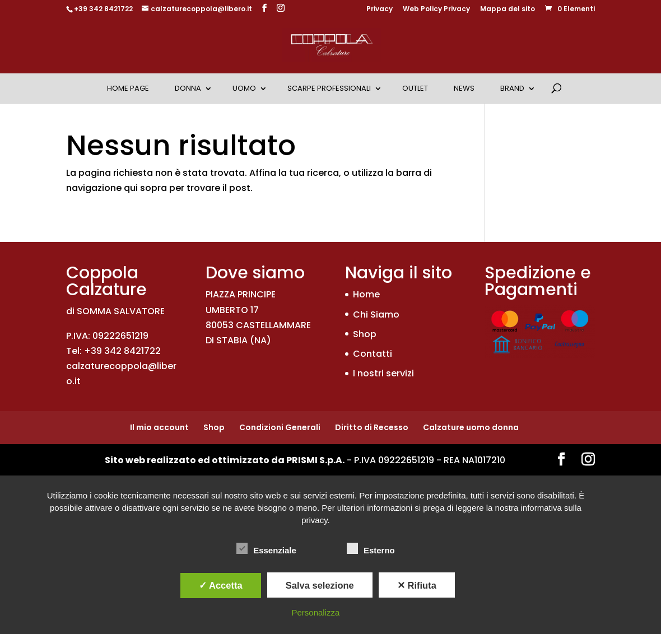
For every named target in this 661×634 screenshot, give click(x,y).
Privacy (379, 9)
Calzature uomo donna (471, 427)
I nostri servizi (383, 373)
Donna (188, 88)
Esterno (371, 549)
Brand (512, 88)
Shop (364, 334)
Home (366, 294)
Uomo (244, 88)
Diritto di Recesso (371, 427)
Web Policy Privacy (436, 9)
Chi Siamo (376, 314)
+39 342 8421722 (103, 8)
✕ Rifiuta (416, 585)
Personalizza (316, 612)
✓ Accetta (221, 585)
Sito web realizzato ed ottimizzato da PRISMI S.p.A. (225, 460)
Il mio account (159, 427)
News (464, 88)
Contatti (372, 353)
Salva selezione (320, 585)
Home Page (128, 88)
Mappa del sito (507, 9)
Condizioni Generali (279, 427)
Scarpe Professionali (329, 88)
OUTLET (415, 88)
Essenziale (266, 549)
